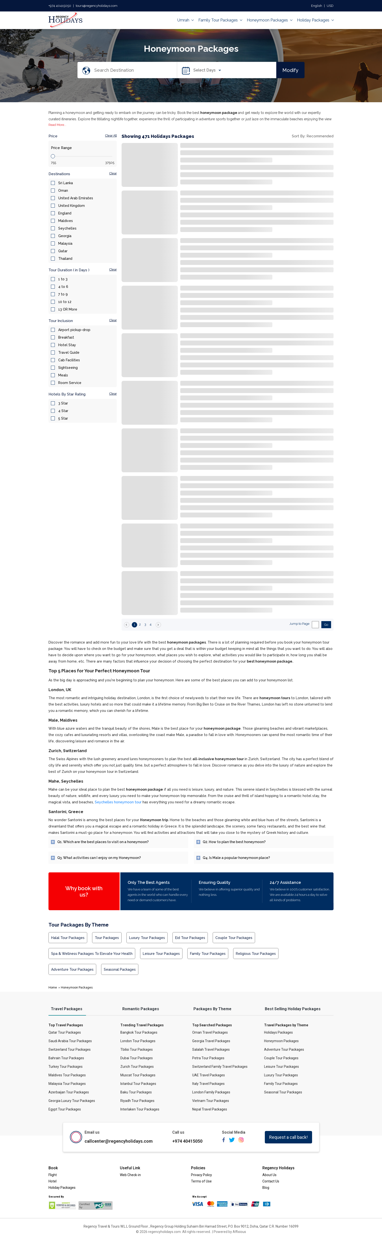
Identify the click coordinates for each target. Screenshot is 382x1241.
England (64, 213)
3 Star (63, 403)
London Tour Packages (137, 1041)
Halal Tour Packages (68, 938)
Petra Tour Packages (208, 1058)
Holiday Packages (315, 20)
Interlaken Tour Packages (139, 1109)
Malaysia (65, 243)
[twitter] (232, 1141)
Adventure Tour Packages (72, 969)
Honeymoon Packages (269, 20)
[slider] (53, 156)
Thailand (65, 259)
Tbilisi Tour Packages (136, 1049)
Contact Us (270, 1181)
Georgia (64, 236)
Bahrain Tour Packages (66, 1058)
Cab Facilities (69, 360)
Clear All (111, 135)
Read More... (57, 125)
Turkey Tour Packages (65, 1067)
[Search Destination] (135, 70)
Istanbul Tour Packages (138, 1084)
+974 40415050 (59, 6)
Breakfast (66, 337)
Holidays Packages (278, 1032)
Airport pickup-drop (74, 330)
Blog (265, 1188)
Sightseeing (68, 368)
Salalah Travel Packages (211, 1049)
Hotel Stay (67, 345)
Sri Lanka (65, 183)
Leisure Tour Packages (161, 954)
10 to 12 (64, 302)
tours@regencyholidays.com (96, 6)
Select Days (205, 70)
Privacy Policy (201, 1175)
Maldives (65, 221)
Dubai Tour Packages (136, 1058)
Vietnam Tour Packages (210, 1101)
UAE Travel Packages (208, 1075)
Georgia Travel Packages (211, 1041)
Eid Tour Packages (190, 938)
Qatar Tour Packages (64, 1032)
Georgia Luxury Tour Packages (71, 1101)
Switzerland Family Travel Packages (220, 1067)
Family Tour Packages (220, 20)
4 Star (63, 411)
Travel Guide (68, 352)
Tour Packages (107, 938)
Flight (52, 1175)
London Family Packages (211, 1092)
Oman (63, 190)
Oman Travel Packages (210, 1032)
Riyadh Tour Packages (137, 1101)
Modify (290, 70)
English (316, 6)
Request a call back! (288, 1137)
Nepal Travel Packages (209, 1109)
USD (330, 6)
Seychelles (67, 228)
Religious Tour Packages (256, 954)
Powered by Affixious (230, 1232)
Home (52, 987)
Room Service (69, 383)
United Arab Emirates (75, 198)
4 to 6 (63, 287)
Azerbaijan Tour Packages (68, 1092)
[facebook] (223, 1141)
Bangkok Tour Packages (138, 1032)
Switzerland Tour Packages (69, 1049)
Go (326, 624)
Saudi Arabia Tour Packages (70, 1041)
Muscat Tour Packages (137, 1075)
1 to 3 (62, 279)
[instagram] (241, 1141)
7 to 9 (63, 294)
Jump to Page (299, 624)
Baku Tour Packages (136, 1092)
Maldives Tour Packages (67, 1075)
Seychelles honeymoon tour (118, 802)
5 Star (63, 418)
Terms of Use (201, 1181)
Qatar (62, 251)
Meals (63, 375)
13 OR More (67, 309)
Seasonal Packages (120, 969)
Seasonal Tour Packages (283, 1092)
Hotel (52, 1181)
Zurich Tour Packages (137, 1067)
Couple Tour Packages (233, 938)
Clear (113, 173)
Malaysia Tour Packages (67, 1084)
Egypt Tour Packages (64, 1109)
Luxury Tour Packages (147, 938)
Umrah (185, 20)
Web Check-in (130, 1175)
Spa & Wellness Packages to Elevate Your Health (92, 954)
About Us (269, 1175)
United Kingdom (71, 206)
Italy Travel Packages (208, 1084)
